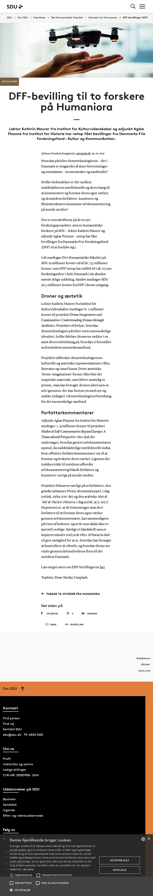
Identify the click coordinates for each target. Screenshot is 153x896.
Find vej (8, 724)
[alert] (76, 865)
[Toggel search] (133, 6)
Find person (11, 718)
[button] (11, 875)
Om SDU (23, 17)
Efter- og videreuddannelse (23, 815)
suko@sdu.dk (83, 153)
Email (51, 624)
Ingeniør (9, 810)
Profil (7, 759)
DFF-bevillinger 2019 (135, 17)
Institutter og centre (18, 764)
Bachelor (9, 799)
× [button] (148, 838)
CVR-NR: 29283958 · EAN (21, 775)
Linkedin (89, 613)
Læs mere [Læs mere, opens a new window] (27, 869)
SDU (9, 17)
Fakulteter (39, 17)
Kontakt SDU (12, 729)
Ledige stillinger (14, 770)
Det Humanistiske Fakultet (67, 17)
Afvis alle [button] (119, 870)
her (102, 567)
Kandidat (10, 804)
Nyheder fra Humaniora (103, 17)
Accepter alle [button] (119, 860)
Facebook (49, 613)
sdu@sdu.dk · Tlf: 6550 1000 (23, 735)
